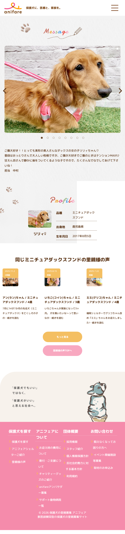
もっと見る (62, 337)
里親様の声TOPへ (62, 350)
